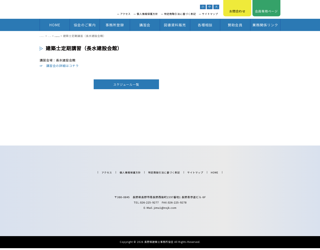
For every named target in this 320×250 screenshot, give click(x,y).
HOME (54, 24)
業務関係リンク (265, 24)
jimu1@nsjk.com (165, 210)
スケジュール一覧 (126, 84)
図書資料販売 (175, 24)
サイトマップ (210, 14)
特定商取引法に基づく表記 (180, 14)
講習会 (144, 24)
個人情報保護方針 (147, 14)
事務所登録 (115, 24)
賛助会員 (235, 24)
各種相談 (205, 24)
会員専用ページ (266, 8)
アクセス (125, 14)
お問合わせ (237, 8)
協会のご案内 (85, 24)
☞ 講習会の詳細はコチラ (59, 65)
